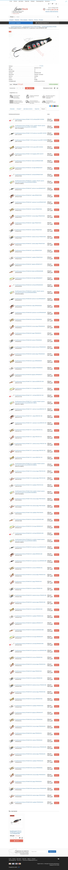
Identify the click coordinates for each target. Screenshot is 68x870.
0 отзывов (41, 65)
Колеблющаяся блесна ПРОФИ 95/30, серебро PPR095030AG (29, 802)
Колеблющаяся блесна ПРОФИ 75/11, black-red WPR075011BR (29, 381)
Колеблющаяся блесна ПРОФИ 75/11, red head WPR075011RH (29, 395)
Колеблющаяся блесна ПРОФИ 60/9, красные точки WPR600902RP (30, 312)
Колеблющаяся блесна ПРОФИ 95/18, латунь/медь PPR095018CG (30, 664)
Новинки (17, 20)
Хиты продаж (23, 20)
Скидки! (11, 20)
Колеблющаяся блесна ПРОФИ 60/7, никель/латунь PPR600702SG (30, 236)
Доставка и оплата (28, 108)
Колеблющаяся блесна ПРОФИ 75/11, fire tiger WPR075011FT (29, 388)
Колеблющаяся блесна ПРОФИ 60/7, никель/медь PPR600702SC (30, 243)
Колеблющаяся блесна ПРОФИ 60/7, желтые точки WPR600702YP (30, 188)
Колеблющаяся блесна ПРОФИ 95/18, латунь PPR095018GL (29, 657)
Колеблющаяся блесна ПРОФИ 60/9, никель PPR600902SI (28, 340)
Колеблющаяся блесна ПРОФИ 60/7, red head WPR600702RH (29, 174)
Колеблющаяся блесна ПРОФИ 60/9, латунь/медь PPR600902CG (30, 326)
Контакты (47, 1)
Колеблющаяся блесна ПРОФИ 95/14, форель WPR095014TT (29, 622)
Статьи (36, 20)
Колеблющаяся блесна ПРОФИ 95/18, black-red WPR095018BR (29, 629)
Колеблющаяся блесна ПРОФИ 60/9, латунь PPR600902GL (28, 319)
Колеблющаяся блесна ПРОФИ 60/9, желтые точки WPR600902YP (30, 298)
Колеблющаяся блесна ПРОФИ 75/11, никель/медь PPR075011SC (30, 450)
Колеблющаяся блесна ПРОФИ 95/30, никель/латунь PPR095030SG (30, 788)
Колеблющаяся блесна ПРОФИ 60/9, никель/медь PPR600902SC (30, 353)
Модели (43, 108)
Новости (30, 20)
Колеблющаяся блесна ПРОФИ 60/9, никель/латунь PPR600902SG (30, 347)
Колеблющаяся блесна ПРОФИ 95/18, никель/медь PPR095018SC (30, 691)
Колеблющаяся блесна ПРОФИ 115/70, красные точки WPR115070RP (31, 140)
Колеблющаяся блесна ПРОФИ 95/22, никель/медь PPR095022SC (30, 753)
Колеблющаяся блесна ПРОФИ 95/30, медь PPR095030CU (28, 781)
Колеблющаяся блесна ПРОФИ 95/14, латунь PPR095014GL (29, 567)
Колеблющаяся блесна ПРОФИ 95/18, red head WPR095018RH (29, 643)
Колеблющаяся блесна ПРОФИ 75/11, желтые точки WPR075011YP (30, 409)
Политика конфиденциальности (29, 860)
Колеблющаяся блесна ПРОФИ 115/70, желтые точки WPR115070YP (31, 133)
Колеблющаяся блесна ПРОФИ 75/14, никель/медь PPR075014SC (30, 478)
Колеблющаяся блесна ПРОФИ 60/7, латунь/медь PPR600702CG (30, 216)
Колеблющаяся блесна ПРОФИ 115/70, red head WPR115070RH (29, 119)
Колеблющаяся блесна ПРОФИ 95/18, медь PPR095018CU (28, 671)
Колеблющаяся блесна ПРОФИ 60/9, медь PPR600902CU (28, 333)
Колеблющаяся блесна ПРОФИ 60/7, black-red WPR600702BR (29, 160)
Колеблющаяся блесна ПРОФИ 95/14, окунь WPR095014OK (28, 609)
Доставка (21, 1)
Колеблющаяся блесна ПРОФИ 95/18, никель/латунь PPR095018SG (30, 685)
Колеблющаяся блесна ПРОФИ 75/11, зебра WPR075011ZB (28, 416)
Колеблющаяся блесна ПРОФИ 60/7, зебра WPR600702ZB (28, 195)
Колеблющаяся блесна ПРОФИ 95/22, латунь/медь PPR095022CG (30, 726)
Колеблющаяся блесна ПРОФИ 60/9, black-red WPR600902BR (29, 271)
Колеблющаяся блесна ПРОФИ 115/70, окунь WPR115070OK (29, 147)
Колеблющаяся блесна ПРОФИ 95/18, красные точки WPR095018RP (31, 650)
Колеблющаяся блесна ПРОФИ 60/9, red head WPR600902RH (29, 284)
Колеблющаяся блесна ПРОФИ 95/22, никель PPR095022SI (28, 740)
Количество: (12, 88)
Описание (12, 108)
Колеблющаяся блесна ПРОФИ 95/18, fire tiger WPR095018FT (29, 636)
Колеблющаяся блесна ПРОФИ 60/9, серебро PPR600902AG (29, 367)
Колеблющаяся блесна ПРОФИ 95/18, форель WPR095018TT (29, 712)
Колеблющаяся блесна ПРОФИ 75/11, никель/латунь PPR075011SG (30, 443)
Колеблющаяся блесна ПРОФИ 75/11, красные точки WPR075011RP (31, 422)
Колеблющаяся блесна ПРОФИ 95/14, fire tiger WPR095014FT (29, 526)
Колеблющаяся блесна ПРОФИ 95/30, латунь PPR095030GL (29, 767)
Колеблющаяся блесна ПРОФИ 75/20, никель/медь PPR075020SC (30, 505)
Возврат (33, 1)
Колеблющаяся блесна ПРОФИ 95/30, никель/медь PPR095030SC (30, 795)
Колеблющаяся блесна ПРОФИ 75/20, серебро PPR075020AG (29, 512)
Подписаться (52, 851)
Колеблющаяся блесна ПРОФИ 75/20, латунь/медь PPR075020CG (30, 498)
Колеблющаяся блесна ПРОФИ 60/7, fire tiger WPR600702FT (28, 167)
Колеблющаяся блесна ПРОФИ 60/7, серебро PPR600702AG (29, 257)
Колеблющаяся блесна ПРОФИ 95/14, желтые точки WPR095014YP (30, 547)
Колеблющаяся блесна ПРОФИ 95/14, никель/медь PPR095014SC (30, 602)
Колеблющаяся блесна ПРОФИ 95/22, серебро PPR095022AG (29, 760)
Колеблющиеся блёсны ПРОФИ (49, 26)
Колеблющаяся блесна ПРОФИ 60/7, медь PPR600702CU (28, 222)
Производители (39, 1)
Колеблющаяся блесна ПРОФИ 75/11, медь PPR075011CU (28, 436)
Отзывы (41, 20)
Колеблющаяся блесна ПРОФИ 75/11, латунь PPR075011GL (29, 429)
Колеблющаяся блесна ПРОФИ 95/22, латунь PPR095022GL (29, 719)
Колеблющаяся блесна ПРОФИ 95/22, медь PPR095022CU (28, 733)
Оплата (15, 1)
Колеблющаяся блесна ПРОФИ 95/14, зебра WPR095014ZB (28, 553)
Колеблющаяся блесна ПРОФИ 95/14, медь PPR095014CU (28, 581)
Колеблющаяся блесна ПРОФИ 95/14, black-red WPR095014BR (29, 519)
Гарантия (27, 1)
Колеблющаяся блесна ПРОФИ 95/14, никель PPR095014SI (28, 588)
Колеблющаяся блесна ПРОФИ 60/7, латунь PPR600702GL (28, 209)
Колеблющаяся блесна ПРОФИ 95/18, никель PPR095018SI (28, 678)
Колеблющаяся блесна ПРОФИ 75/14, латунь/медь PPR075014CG (30, 471)
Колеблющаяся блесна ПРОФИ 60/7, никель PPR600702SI (28, 229)
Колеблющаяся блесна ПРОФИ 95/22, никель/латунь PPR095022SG (30, 747)
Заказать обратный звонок (51, 11)
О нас (11, 1)
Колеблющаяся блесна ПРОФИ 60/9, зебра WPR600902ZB (28, 305)
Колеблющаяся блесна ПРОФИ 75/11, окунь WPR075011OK (28, 457)
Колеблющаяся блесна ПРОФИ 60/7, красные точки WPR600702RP (30, 202)
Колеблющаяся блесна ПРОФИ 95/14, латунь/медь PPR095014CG (30, 574)
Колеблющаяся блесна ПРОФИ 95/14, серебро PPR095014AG (29, 616)
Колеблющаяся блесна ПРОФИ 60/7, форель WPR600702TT (28, 264)
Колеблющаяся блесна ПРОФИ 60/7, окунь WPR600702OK (28, 250)
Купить (30, 88)
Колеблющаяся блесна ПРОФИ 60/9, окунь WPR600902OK (28, 360)
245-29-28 (52, 10)
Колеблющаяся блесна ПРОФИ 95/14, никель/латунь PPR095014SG (30, 595)
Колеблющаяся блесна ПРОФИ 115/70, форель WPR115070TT (29, 153)
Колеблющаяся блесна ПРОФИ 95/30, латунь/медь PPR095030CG (30, 774)
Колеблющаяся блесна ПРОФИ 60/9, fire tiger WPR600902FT (28, 278)
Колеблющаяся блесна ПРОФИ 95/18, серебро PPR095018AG (29, 705)
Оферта (29, 858)
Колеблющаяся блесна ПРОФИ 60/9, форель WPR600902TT (28, 374)
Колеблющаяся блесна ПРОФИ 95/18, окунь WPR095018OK (28, 698)
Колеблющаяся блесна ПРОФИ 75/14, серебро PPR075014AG (29, 485)
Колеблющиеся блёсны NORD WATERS (32, 26)
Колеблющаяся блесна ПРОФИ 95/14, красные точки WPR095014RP (31, 560)
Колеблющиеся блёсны (16, 26)
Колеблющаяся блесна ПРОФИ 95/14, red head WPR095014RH (29, 533)
